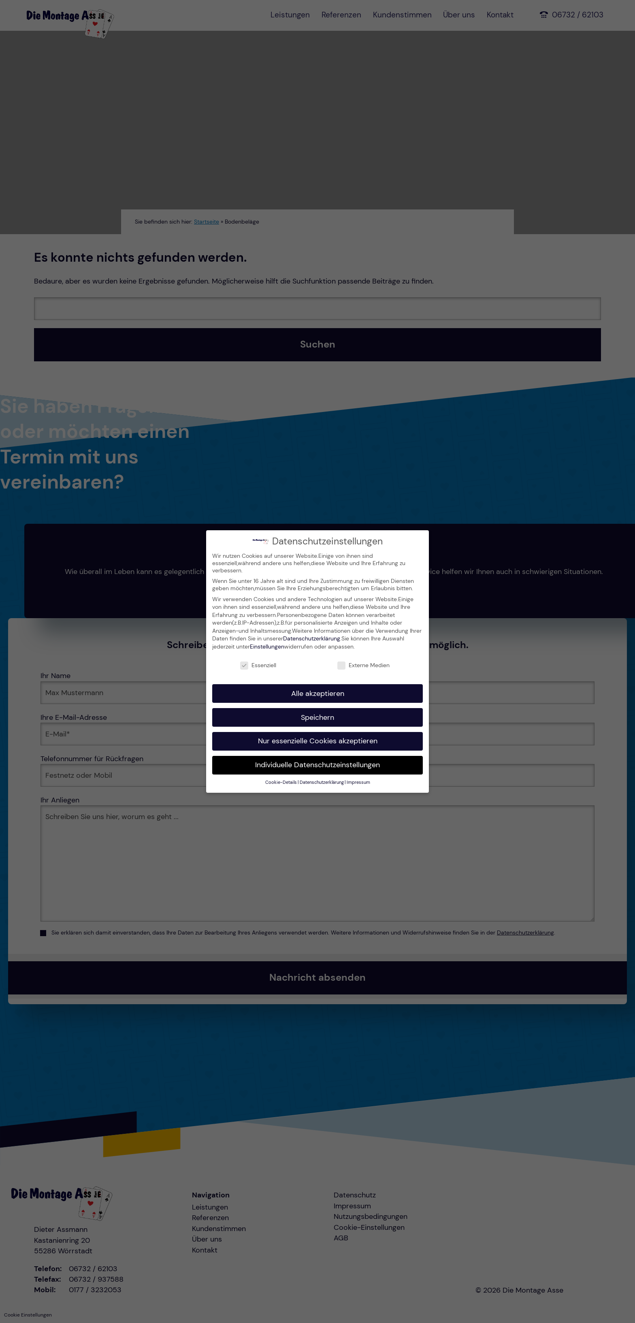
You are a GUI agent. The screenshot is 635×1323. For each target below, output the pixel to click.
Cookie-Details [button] (281, 782)
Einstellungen (267, 645)
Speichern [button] (317, 716)
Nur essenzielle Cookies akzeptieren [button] (317, 740)
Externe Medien (363, 664)
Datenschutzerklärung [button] (322, 782)
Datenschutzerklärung (311, 638)
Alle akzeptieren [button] (317, 692)
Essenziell (258, 664)
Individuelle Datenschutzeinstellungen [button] (317, 764)
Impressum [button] (358, 782)
